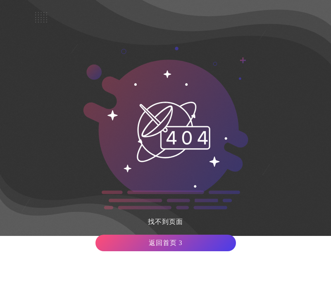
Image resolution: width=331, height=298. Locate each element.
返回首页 (166, 242)
